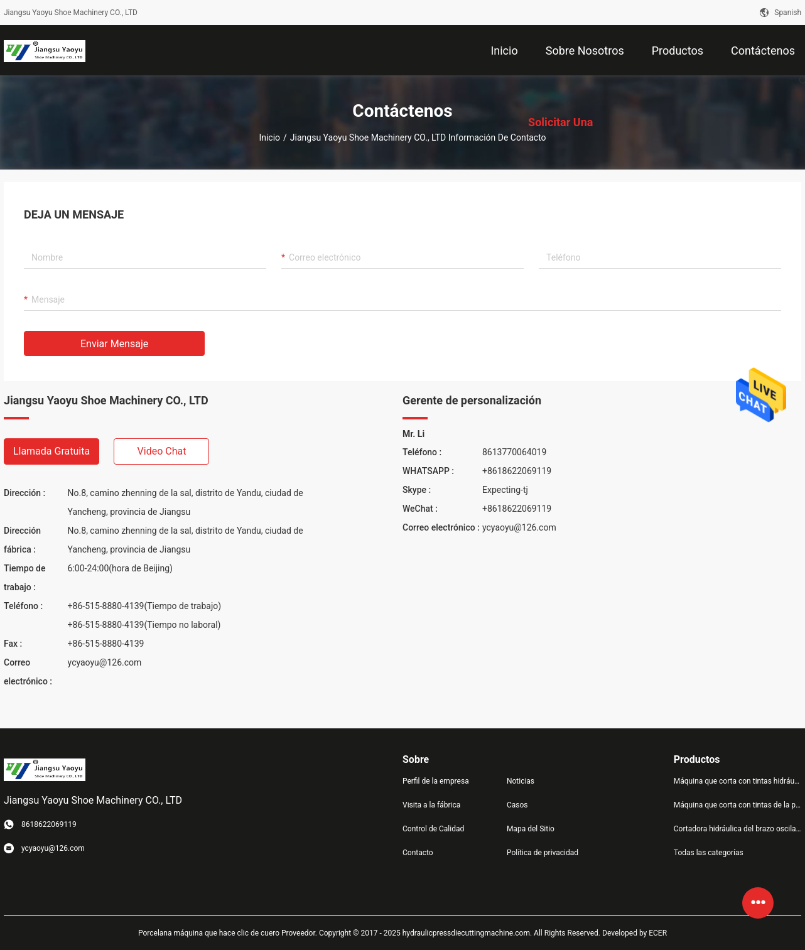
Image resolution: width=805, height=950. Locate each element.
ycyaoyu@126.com (105, 662)
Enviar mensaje (114, 344)
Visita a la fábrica (431, 805)
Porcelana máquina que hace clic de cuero (208, 933)
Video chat (162, 451)
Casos (517, 805)
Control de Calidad (433, 828)
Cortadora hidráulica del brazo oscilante (737, 828)
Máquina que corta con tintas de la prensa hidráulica (737, 805)
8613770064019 (514, 452)
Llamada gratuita (51, 451)
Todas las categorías (708, 852)
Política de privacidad (542, 852)
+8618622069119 (516, 471)
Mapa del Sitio (530, 828)
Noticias (520, 781)
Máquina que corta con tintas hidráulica (737, 781)
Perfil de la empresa (436, 781)
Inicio (269, 137)
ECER (658, 933)
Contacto (418, 852)
